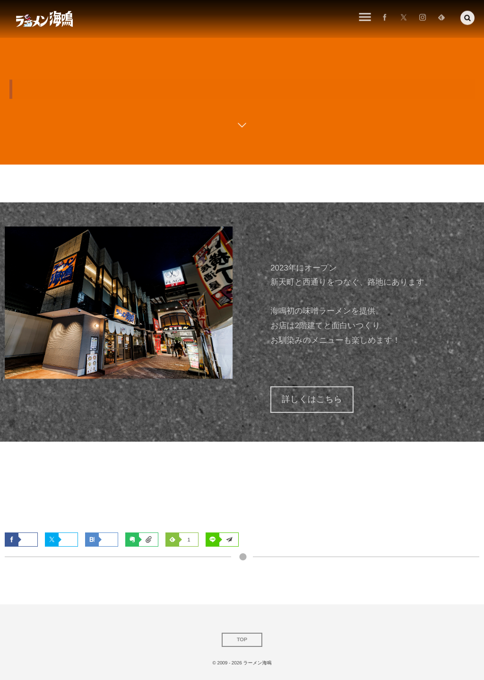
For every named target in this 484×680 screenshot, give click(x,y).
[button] (467, 16)
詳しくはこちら (312, 399)
